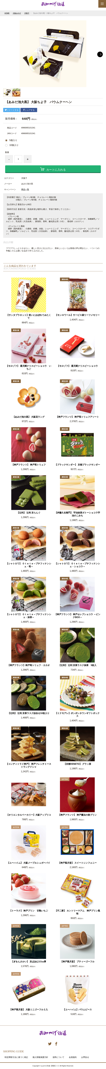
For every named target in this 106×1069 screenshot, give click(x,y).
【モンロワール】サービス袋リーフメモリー (77, 315)
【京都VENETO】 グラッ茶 (77, 764)
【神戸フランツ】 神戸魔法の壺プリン (77, 815)
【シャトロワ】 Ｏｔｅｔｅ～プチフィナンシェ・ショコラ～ (77, 565)
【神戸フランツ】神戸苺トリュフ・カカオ (29, 665)
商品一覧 (25, 189)
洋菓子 (26, 13)
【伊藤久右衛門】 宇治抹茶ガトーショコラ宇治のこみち (77, 514)
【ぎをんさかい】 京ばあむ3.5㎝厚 (28, 961)
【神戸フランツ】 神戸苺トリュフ (28, 465)
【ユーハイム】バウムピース (77, 1009)
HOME (6, 13)
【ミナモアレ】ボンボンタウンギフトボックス (77, 714)
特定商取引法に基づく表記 (16, 1057)
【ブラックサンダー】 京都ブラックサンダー (77, 465)
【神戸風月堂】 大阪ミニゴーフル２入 (28, 1009)
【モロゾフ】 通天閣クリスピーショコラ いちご (28, 367)
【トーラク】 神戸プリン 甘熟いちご (28, 910)
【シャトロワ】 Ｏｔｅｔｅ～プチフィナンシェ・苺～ (28, 565)
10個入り (14, 145)
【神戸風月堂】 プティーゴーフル (77, 961)
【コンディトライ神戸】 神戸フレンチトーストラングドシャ (28, 765)
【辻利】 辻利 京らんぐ (28, 512)
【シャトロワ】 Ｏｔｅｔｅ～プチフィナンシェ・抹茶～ (28, 615)
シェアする (29, 110)
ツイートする (11, 110)
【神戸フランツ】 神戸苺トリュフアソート (77, 417)
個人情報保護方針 (40, 1057)
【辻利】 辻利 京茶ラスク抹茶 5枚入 (77, 665)
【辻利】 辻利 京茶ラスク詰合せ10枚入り (28, 713)
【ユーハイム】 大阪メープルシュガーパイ (28, 863)
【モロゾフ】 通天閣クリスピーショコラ (77, 366)
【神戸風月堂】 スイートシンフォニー (77, 863)
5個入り (13, 140)
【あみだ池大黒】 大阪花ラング (28, 417)
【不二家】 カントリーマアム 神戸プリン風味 (77, 912)
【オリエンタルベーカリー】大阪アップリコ (28, 815)
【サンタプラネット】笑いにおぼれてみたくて (28, 316)
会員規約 (73, 1057)
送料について (58, 1057)
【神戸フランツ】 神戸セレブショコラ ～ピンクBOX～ (77, 615)
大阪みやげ (17, 13)
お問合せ (85, 1057)
